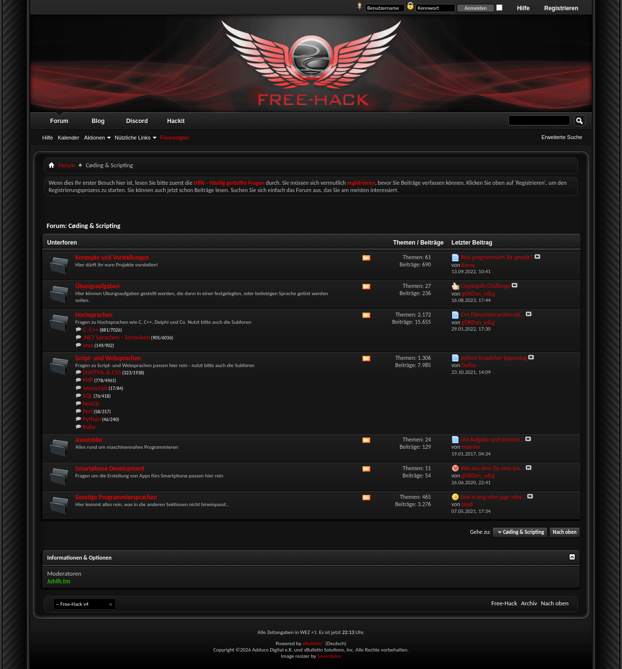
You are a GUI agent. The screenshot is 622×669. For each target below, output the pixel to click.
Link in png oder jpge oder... (493, 496)
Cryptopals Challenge (486, 285)
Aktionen (94, 138)
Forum (59, 121)
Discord (137, 121)
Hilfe (523, 8)
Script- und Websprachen (108, 358)
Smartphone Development (110, 468)
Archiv (529, 603)
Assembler (89, 439)
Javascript (95, 387)
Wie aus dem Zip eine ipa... (492, 468)
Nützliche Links (133, 138)
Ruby (89, 426)
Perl (87, 411)
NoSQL (91, 403)
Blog (98, 121)
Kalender (68, 138)
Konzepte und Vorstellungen (112, 257)
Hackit (176, 121)
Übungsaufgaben (97, 286)
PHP (88, 380)
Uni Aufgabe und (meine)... (492, 439)
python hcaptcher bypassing (494, 357)
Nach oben (564, 532)
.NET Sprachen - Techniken (116, 337)
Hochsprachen (93, 314)
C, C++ (91, 329)
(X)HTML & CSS (102, 372)
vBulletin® (313, 643)
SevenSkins (329, 656)
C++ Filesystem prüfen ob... (493, 314)
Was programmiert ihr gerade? (497, 257)
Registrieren (561, 8)
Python (92, 419)
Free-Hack (504, 603)
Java (88, 345)
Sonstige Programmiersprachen (116, 497)
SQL (87, 395)
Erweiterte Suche (561, 137)
